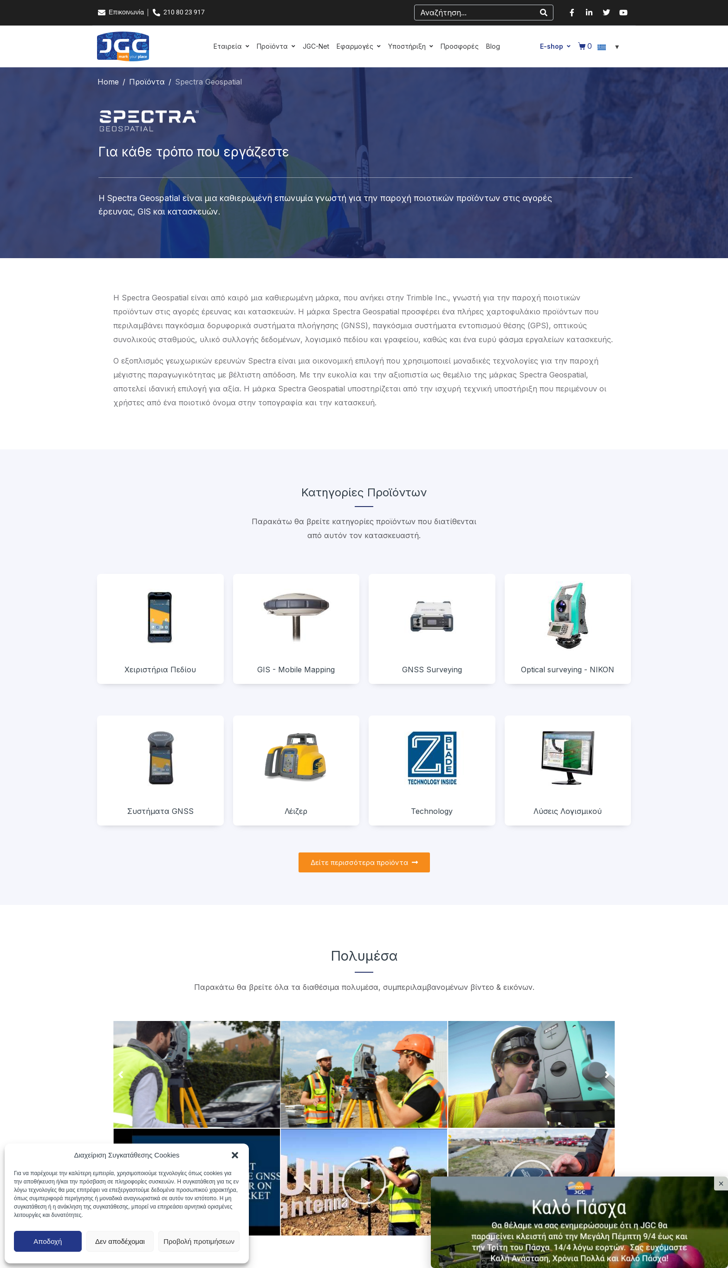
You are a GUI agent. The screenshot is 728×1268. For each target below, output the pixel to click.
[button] (235, 1155)
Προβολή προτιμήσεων (198, 1241)
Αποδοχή (47, 1241)
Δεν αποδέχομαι (120, 1241)
